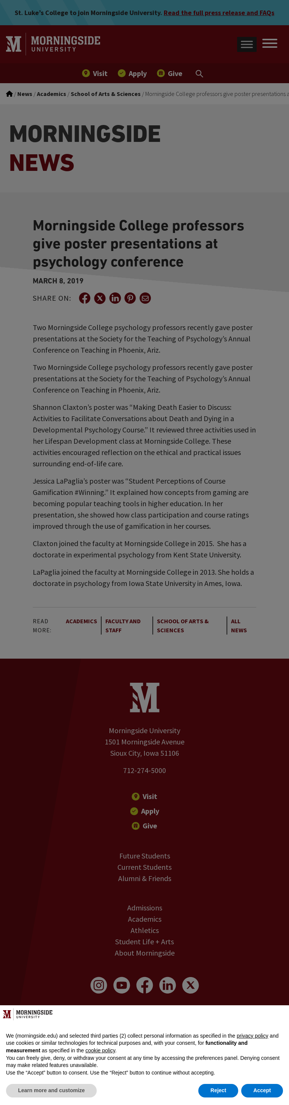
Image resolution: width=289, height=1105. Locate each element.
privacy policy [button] (252, 1036)
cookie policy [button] (100, 1050)
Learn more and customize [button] (51, 1090)
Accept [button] (262, 1090)
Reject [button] (218, 1090)
